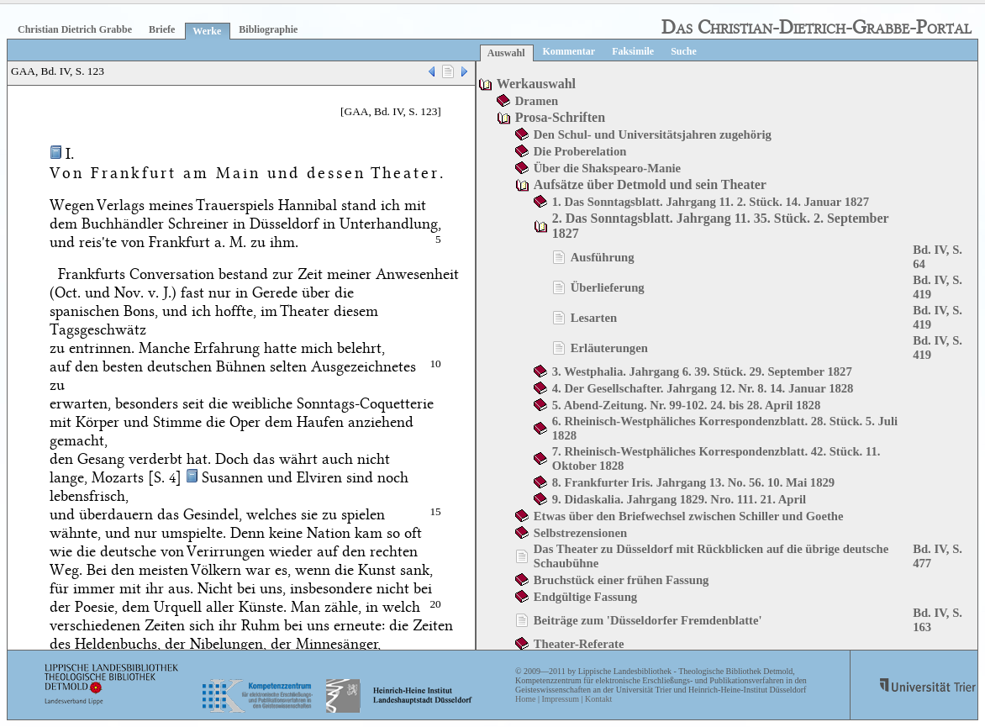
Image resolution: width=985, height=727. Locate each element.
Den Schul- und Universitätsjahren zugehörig (653, 134)
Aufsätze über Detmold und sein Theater (650, 184)
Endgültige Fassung (585, 596)
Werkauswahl (536, 83)
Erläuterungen (609, 348)
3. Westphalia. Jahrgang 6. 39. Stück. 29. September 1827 (702, 371)
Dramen (536, 101)
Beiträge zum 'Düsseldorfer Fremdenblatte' (648, 620)
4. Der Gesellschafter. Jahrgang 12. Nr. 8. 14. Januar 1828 (703, 388)
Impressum (559, 698)
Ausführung (603, 257)
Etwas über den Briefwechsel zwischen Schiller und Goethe (689, 516)
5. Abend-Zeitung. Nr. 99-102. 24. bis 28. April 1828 (686, 405)
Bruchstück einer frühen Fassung (621, 580)
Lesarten (594, 317)
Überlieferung (608, 287)
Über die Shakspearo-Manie (607, 168)
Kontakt (598, 698)
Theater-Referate (579, 644)
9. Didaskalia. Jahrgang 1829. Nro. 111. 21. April (679, 499)
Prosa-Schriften (560, 117)
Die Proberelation (580, 151)
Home (525, 698)
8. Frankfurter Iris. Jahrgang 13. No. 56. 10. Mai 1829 (693, 482)
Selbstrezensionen (580, 533)
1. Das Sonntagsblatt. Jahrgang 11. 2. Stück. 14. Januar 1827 (710, 201)
